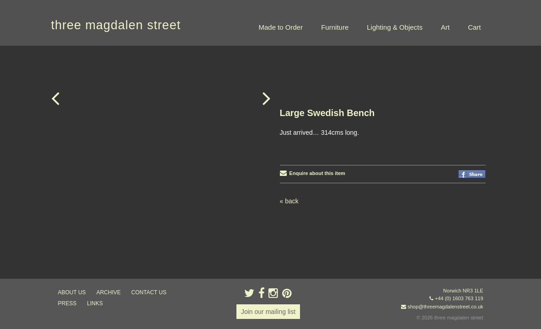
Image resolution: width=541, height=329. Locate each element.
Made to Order (280, 27)
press (67, 303)
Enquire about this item (312, 127)
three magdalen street (116, 25)
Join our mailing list (268, 311)
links (95, 303)
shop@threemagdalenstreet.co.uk (445, 306)
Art (445, 27)
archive (108, 292)
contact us (148, 292)
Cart (474, 27)
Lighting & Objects (395, 27)
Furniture (334, 27)
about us (72, 292)
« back (289, 155)
